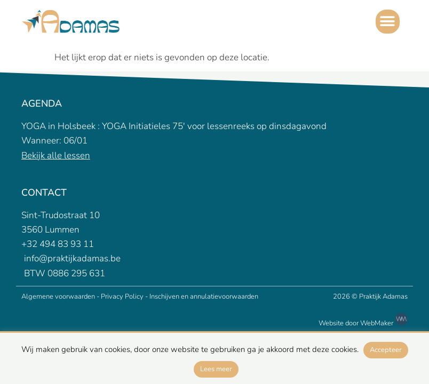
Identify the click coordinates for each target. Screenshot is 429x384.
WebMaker (384, 323)
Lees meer (216, 369)
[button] (387, 21)
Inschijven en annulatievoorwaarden (203, 296)
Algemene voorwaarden (59, 296)
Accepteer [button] (386, 350)
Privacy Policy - (124, 296)
